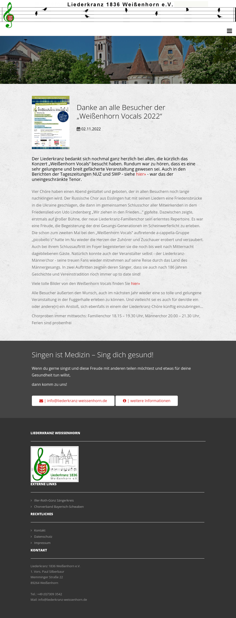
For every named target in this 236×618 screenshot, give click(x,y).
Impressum (41, 543)
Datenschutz (41, 536)
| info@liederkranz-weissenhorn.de (73, 400)
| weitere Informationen (146, 400)
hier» (141, 174)
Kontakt (38, 530)
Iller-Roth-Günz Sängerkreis (52, 500)
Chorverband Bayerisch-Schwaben (57, 506)
